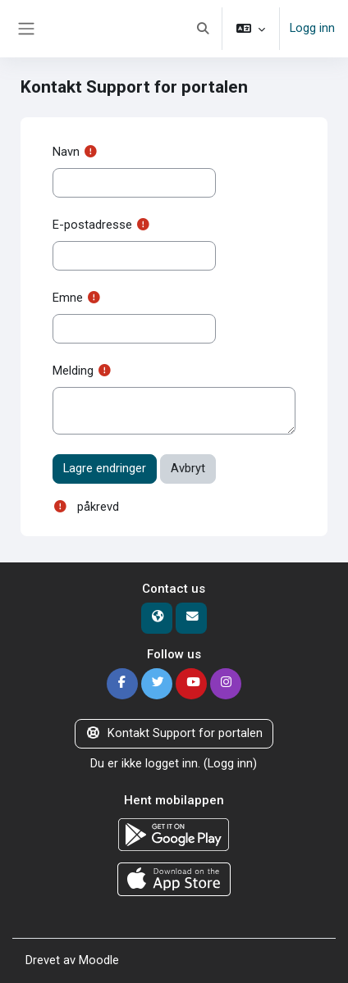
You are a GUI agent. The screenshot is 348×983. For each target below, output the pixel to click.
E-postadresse (92, 224)
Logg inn (312, 27)
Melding (73, 370)
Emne (68, 297)
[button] (203, 28)
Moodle (99, 960)
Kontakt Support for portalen (173, 733)
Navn (66, 151)
